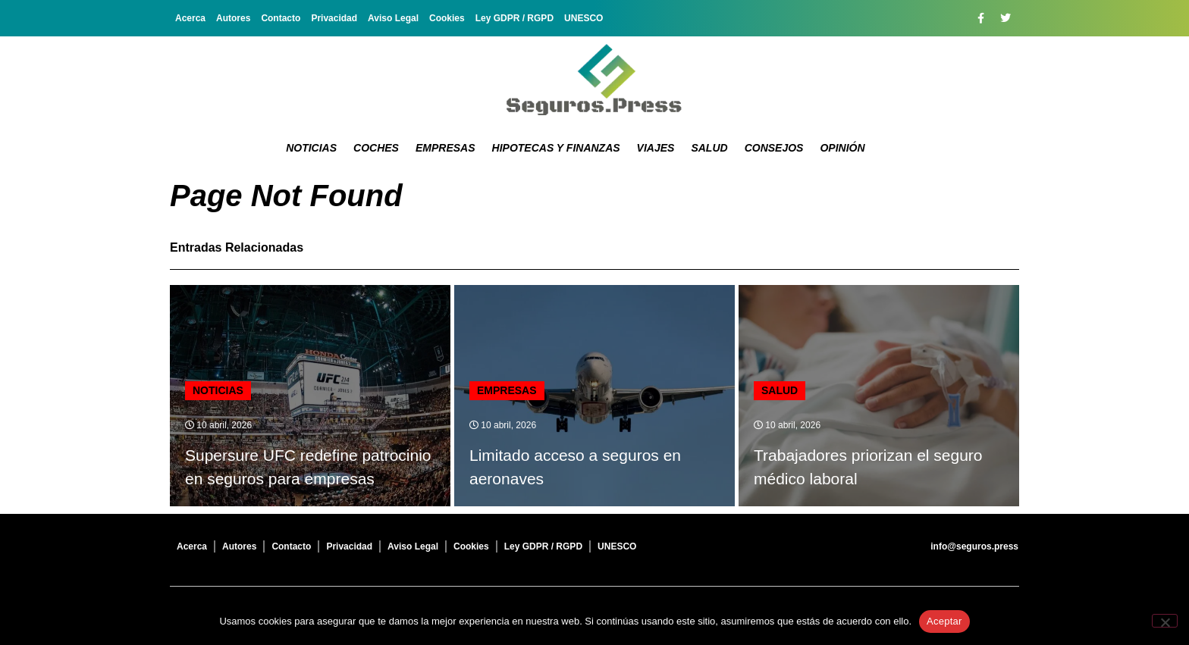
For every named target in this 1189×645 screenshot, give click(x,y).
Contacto (280, 18)
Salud (709, 148)
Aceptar (944, 621)
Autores (233, 18)
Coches (376, 148)
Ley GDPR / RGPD (514, 18)
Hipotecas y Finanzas (556, 148)
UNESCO (583, 18)
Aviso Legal (393, 18)
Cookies (447, 18)
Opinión (842, 148)
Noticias (311, 148)
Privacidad (334, 18)
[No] (1165, 621)
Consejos (774, 148)
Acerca (190, 18)
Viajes (656, 148)
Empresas (445, 148)
